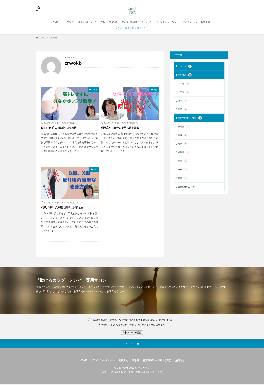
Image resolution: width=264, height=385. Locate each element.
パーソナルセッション (167, 22)
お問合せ (205, 22)
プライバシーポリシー (99, 360)
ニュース (185, 66)
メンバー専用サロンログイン (131, 27)
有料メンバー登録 (132, 332)
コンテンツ (68, 22)
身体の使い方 (188, 192)
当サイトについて (87, 22)
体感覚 (184, 129)
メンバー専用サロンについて (136, 22)
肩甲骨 (184, 156)
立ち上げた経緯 (108, 22)
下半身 (184, 93)
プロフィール (190, 22)
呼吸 (183, 102)
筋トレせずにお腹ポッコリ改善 (62, 127)
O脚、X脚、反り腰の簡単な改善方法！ (67, 207)
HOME (54, 22)
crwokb (53, 37)
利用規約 (122, 360)
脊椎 (183, 174)
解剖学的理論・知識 (191, 120)
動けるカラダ (142, 368)
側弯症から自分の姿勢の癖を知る (124, 127)
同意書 (135, 360)
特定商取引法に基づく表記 (159, 360)
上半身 (94, 90)
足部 (183, 183)
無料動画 (185, 75)
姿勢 (155, 90)
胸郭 (183, 165)
